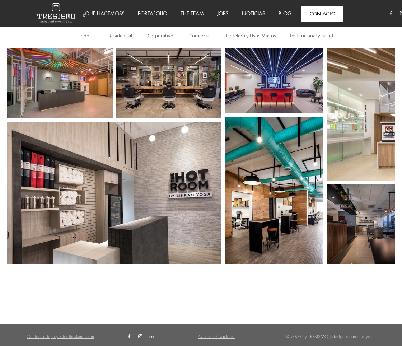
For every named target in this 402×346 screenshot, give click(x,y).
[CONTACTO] (322, 14)
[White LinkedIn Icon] (151, 336)
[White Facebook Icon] (391, 13)
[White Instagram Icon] (140, 336)
